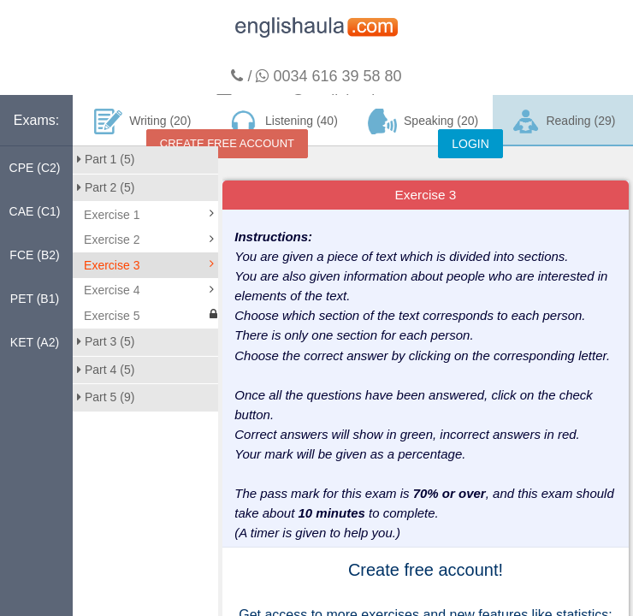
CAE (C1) (35, 211)
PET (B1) (34, 298)
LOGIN (470, 144)
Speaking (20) (423, 121)
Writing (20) (142, 121)
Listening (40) (282, 121)
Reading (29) (563, 121)
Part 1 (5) (105, 159)
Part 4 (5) (105, 369)
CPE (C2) (35, 168)
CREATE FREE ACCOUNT (227, 143)
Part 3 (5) (105, 341)
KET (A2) (34, 342)
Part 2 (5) (105, 187)
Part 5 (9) (105, 397)
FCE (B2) (34, 255)
